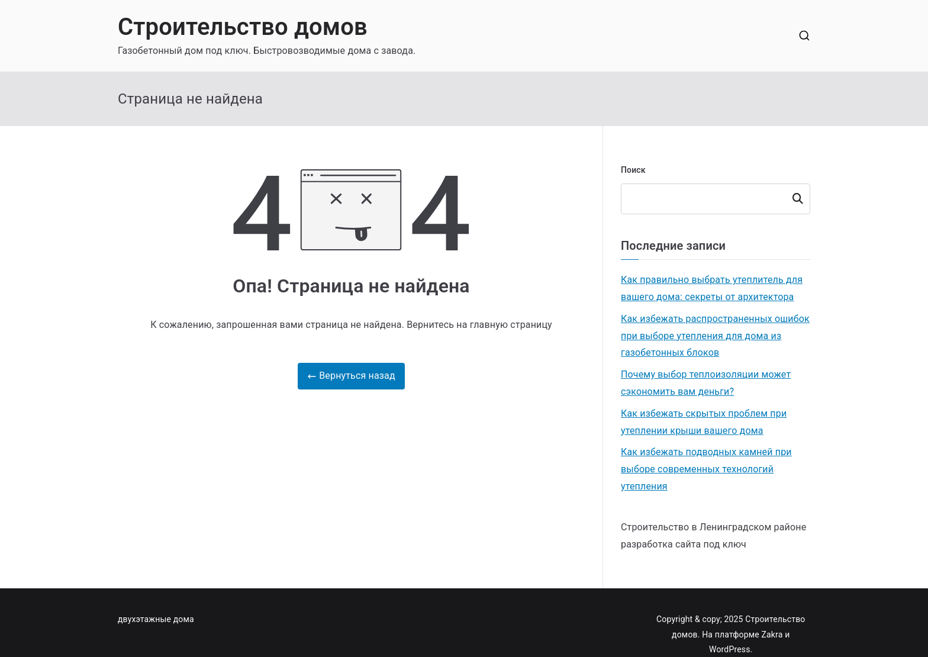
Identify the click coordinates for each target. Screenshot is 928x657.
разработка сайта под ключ (683, 544)
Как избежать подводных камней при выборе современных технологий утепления (706, 469)
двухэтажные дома (156, 619)
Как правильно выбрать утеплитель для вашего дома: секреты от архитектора (712, 288)
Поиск (633, 170)
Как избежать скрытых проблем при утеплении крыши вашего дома (704, 422)
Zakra (772, 634)
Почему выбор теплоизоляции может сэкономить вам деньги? (706, 383)
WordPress (729, 649)
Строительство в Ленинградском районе (713, 527)
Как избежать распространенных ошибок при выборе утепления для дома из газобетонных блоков (715, 336)
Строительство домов (243, 27)
